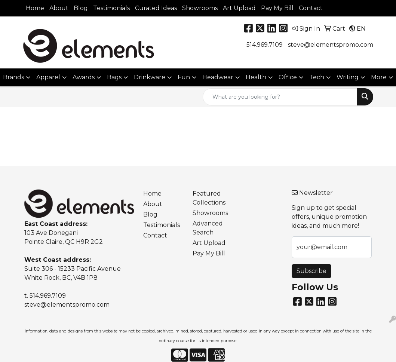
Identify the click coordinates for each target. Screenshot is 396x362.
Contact (311, 8)
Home (35, 8)
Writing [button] (348, 77)
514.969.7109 (264, 44)
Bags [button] (114, 77)
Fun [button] (184, 77)
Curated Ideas (156, 8)
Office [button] (288, 77)
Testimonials (111, 8)
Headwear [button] (217, 77)
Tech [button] (316, 77)
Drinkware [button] (149, 77)
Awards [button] (84, 77)
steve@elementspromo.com (330, 44)
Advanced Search (208, 228)
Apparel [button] (48, 77)
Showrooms (200, 8)
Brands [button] (13, 77)
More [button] (379, 77)
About (58, 8)
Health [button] (256, 77)
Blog (81, 8)
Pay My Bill (277, 8)
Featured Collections (209, 198)
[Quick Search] (280, 96)
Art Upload (239, 8)
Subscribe (311, 270)
